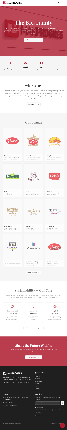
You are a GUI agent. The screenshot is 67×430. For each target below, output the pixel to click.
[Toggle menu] (62, 3)
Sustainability (38, 382)
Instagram (13, 383)
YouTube (20, 383)
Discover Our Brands (33, 40)
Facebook (6, 383)
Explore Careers (33, 358)
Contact (37, 389)
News (36, 387)
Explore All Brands (33, 275)
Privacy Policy (54, 424)
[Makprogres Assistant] (62, 425)
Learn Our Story (33, 105)
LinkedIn (27, 383)
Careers (37, 384)
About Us (37, 377)
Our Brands (38, 379)
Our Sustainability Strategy (33, 330)
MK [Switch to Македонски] (57, 3)
